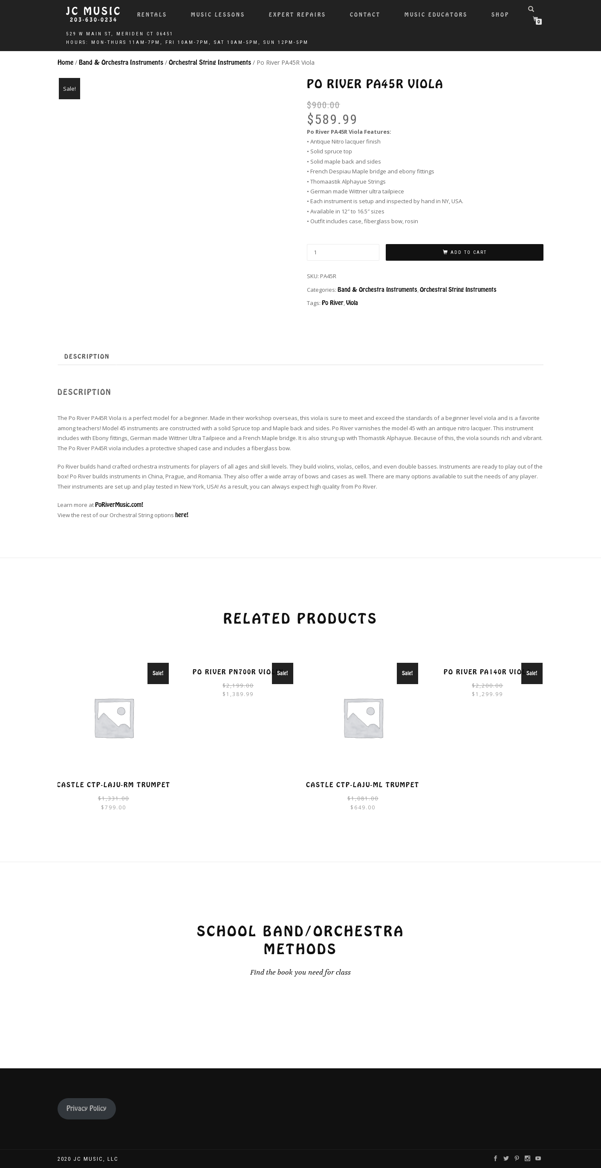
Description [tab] (87, 356)
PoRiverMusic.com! (119, 505)
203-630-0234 (94, 20)
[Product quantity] (343, 252)
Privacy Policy (86, 1108)
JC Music (93, 11)
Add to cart (469, 252)
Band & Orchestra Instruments (121, 62)
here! (181, 515)
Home (65, 62)
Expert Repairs (297, 15)
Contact (365, 15)
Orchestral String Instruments (210, 62)
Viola (352, 303)
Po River (333, 303)
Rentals (152, 15)
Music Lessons (218, 15)
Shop (500, 15)
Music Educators (436, 15)
